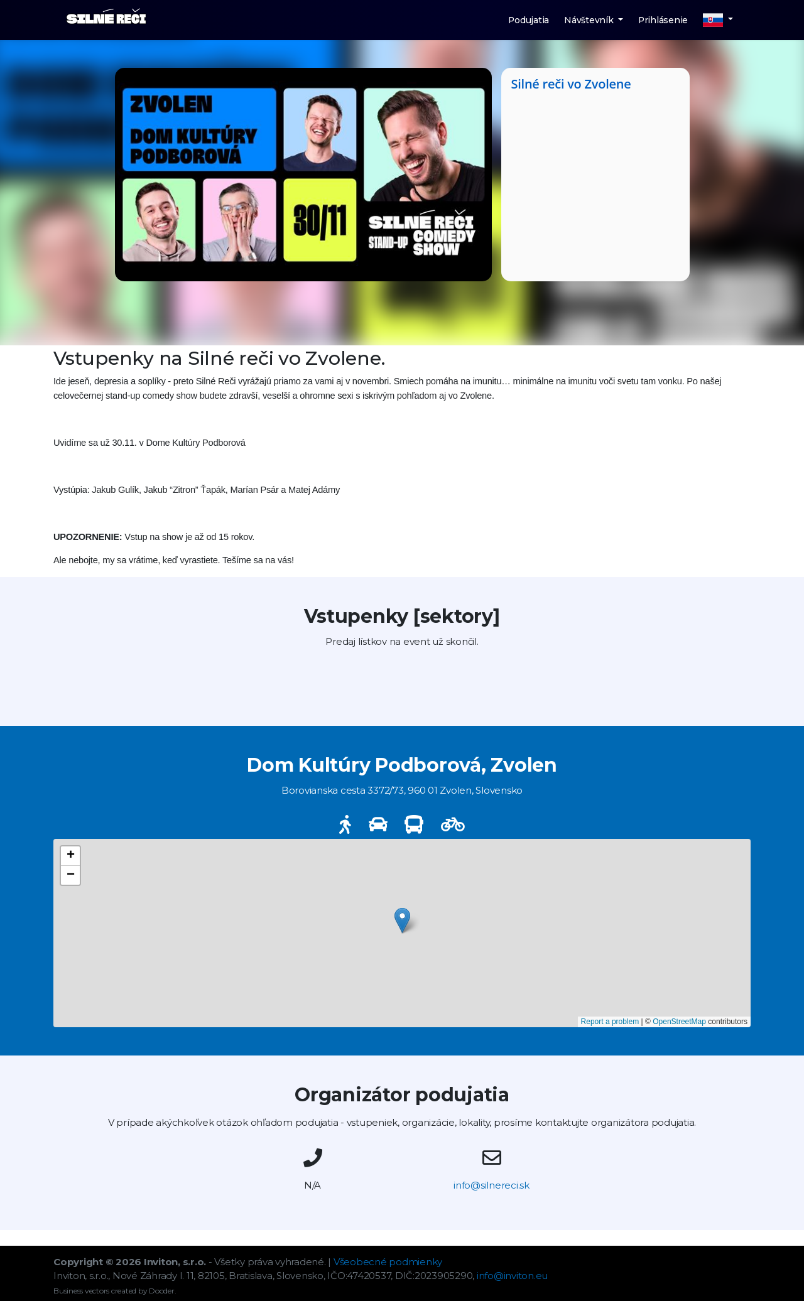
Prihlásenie (663, 20)
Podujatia (528, 20)
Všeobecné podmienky (388, 1262)
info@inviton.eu (512, 1276)
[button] (718, 20)
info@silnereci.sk (492, 1185)
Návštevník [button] (590, 20)
